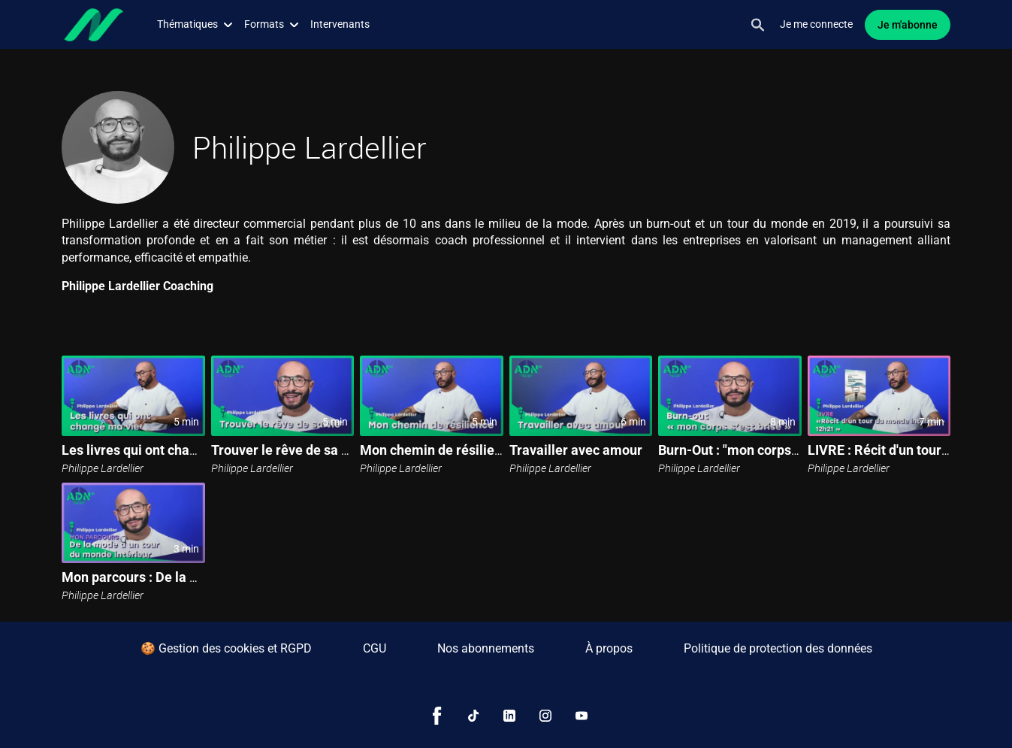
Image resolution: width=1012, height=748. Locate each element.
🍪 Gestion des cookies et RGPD (226, 648)
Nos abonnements (485, 648)
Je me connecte (816, 24)
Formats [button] (271, 24)
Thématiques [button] (194, 24)
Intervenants (340, 24)
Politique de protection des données (778, 648)
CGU (374, 648)
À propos (609, 648)
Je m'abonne (908, 25)
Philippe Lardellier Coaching (137, 286)
